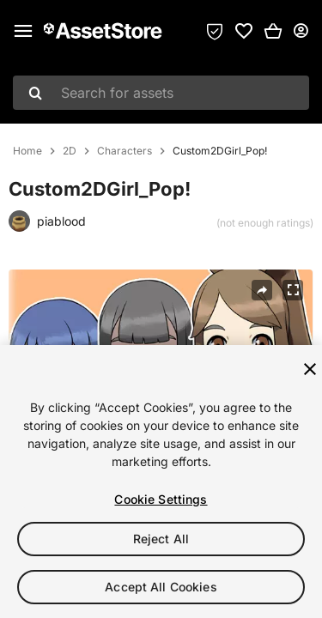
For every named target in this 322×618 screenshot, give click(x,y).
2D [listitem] (69, 151)
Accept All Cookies (161, 586)
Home (27, 151)
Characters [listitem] (124, 151)
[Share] (262, 290)
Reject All (161, 538)
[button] (273, 31)
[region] (161, 481)
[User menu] (300, 30)
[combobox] (161, 93)
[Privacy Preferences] (214, 31)
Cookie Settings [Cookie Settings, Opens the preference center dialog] (160, 499)
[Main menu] (23, 31)
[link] (244, 31)
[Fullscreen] (293, 290)
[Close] (310, 369)
